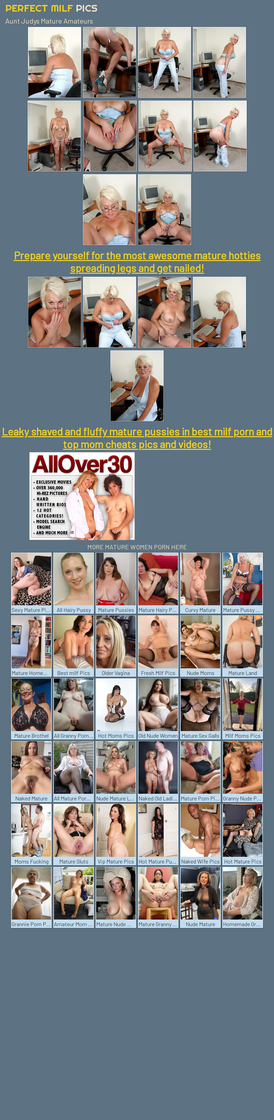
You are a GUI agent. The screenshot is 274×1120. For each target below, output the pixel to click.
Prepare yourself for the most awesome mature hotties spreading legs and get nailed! (137, 261)
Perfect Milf (51, 8)
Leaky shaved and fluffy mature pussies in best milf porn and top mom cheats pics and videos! (137, 437)
